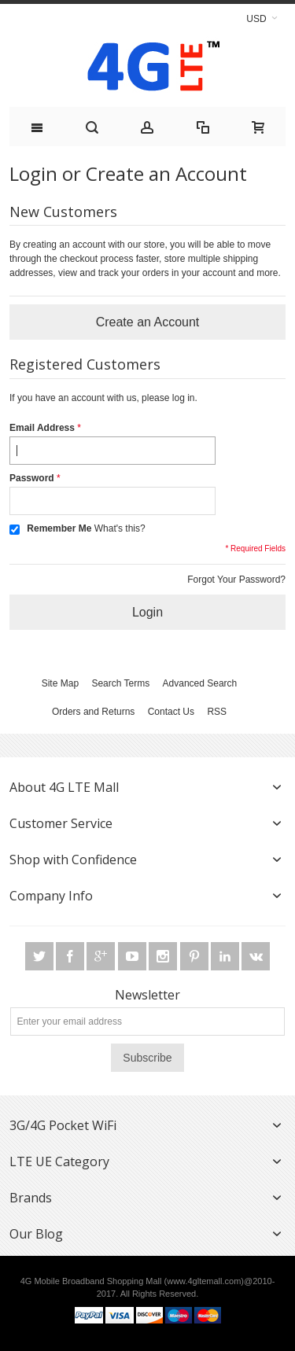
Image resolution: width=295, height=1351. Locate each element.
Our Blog (36, 1233)
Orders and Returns (93, 711)
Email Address (42, 427)
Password (31, 478)
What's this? (120, 528)
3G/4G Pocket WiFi (62, 1125)
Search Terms (120, 683)
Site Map (60, 683)
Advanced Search (200, 683)
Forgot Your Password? (236, 579)
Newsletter (147, 994)
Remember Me (59, 528)
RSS (217, 711)
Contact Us (171, 711)
